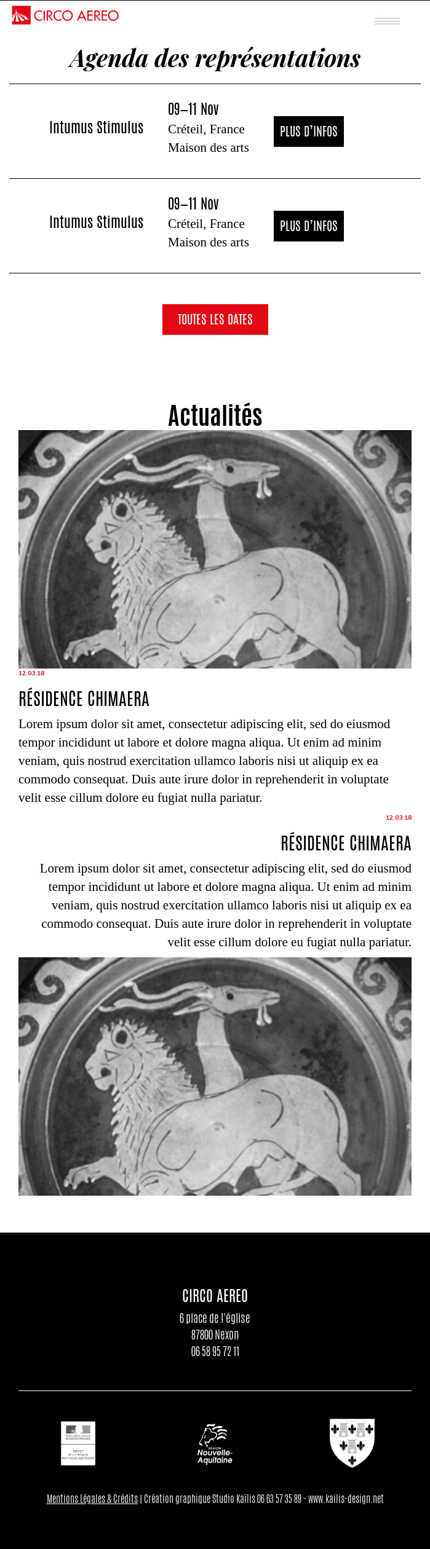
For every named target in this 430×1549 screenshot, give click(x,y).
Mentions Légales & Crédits (92, 1499)
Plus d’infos (309, 131)
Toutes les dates (215, 319)
